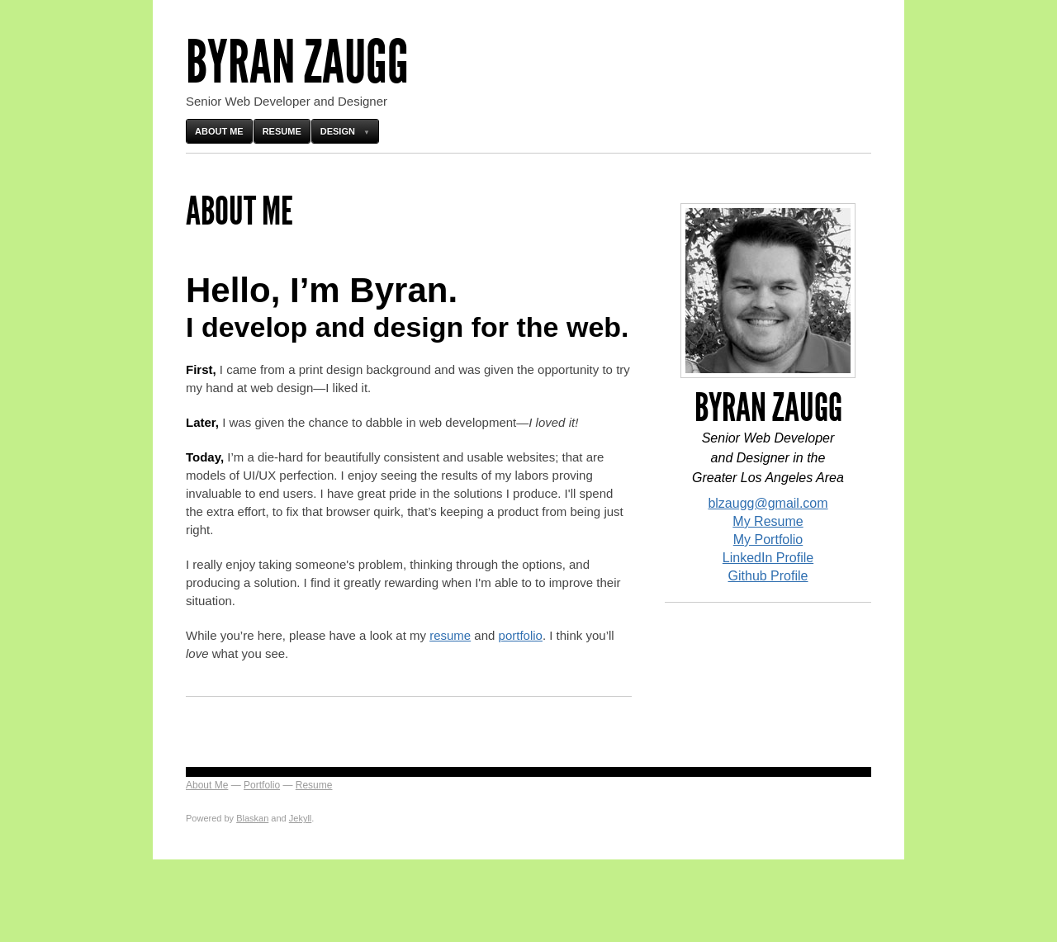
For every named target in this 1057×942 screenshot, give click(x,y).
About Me (219, 131)
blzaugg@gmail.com (767, 503)
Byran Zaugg (297, 62)
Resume (282, 131)
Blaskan (252, 818)
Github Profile (768, 576)
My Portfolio (768, 540)
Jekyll (300, 818)
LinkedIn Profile (768, 558)
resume (450, 635)
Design (337, 131)
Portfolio (262, 785)
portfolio (521, 635)
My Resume (767, 521)
